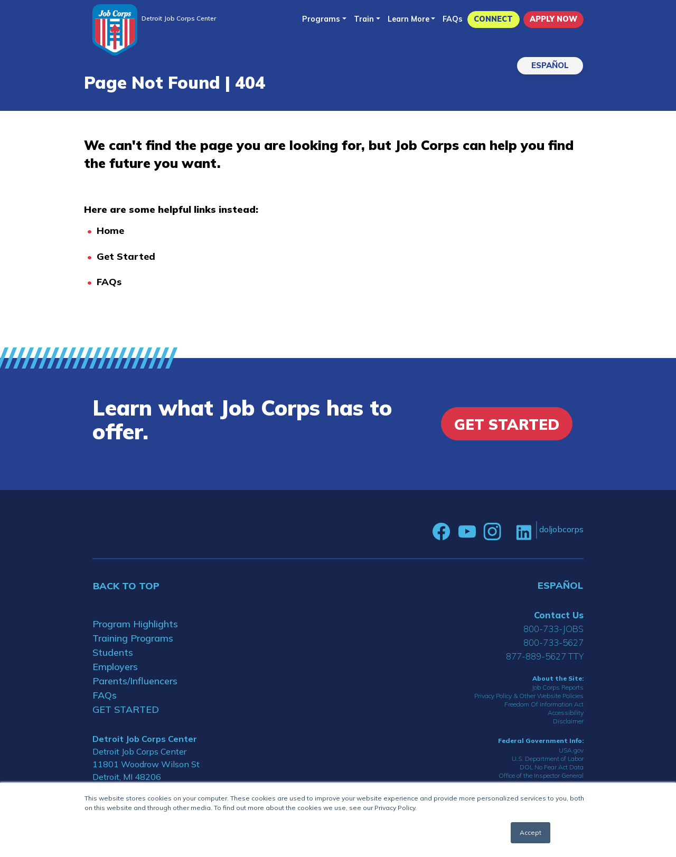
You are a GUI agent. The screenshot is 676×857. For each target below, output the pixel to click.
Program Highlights (135, 624)
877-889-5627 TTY (545, 656)
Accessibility (566, 713)
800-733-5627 (553, 642)
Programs (321, 19)
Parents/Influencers (134, 681)
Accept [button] (530, 832)
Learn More (408, 19)
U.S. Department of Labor (548, 758)
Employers (115, 667)
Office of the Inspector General (541, 775)
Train (364, 19)
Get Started (126, 256)
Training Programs (132, 638)
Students (112, 652)
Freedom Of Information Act (544, 704)
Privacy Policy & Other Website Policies (529, 696)
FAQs (453, 19)
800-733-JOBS (553, 628)
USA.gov (571, 750)
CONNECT (493, 19)
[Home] (114, 29)
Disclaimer (568, 721)
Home (110, 230)
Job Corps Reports (558, 687)
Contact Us (559, 614)
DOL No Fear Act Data (552, 767)
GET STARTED (125, 709)
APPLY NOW (553, 19)
